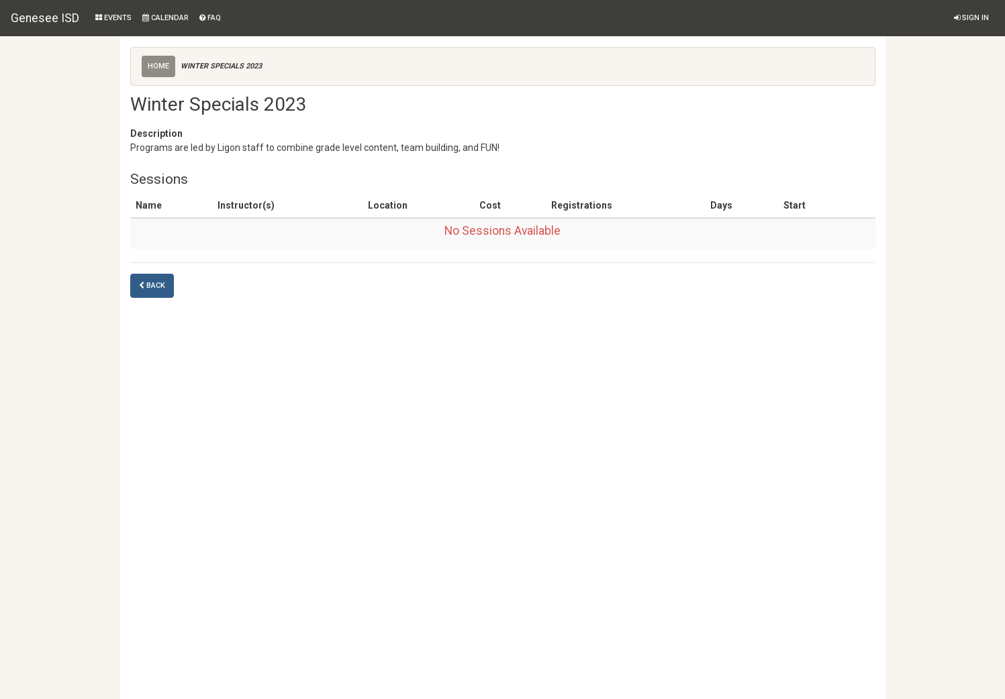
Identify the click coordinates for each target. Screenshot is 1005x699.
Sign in (971, 17)
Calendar (165, 17)
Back (152, 285)
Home (158, 66)
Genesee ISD (45, 18)
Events (113, 17)
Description (156, 133)
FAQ (210, 17)
